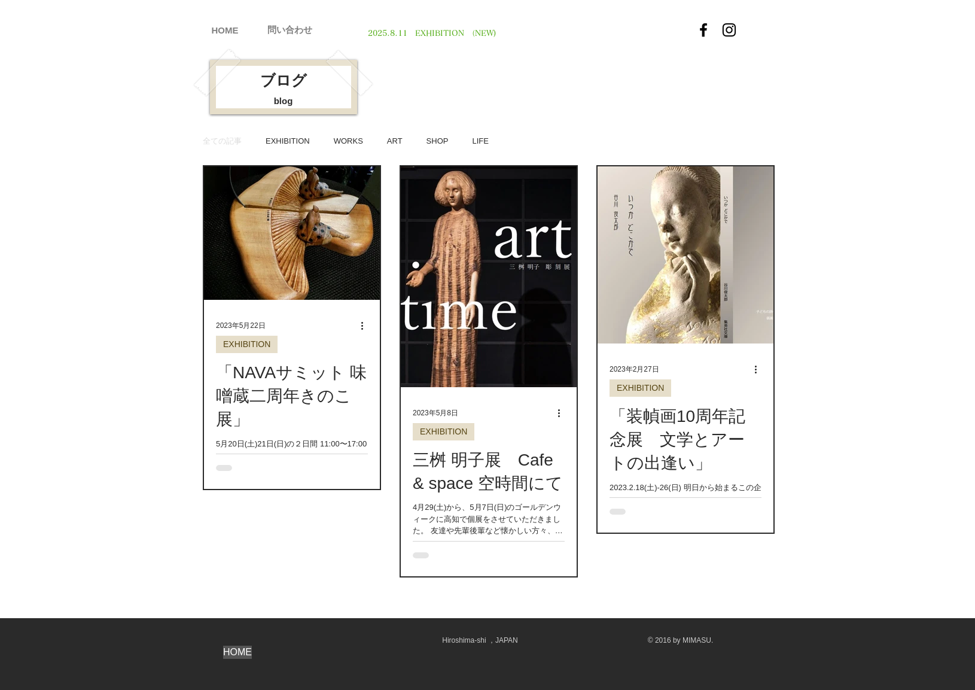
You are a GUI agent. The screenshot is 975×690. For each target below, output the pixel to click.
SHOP (437, 140)
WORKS (348, 140)
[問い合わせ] (290, 29)
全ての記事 (222, 140)
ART (395, 140)
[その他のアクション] (366, 325)
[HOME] (224, 29)
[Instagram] (729, 30)
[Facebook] (703, 30)
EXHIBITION (288, 140)
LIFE (480, 140)
